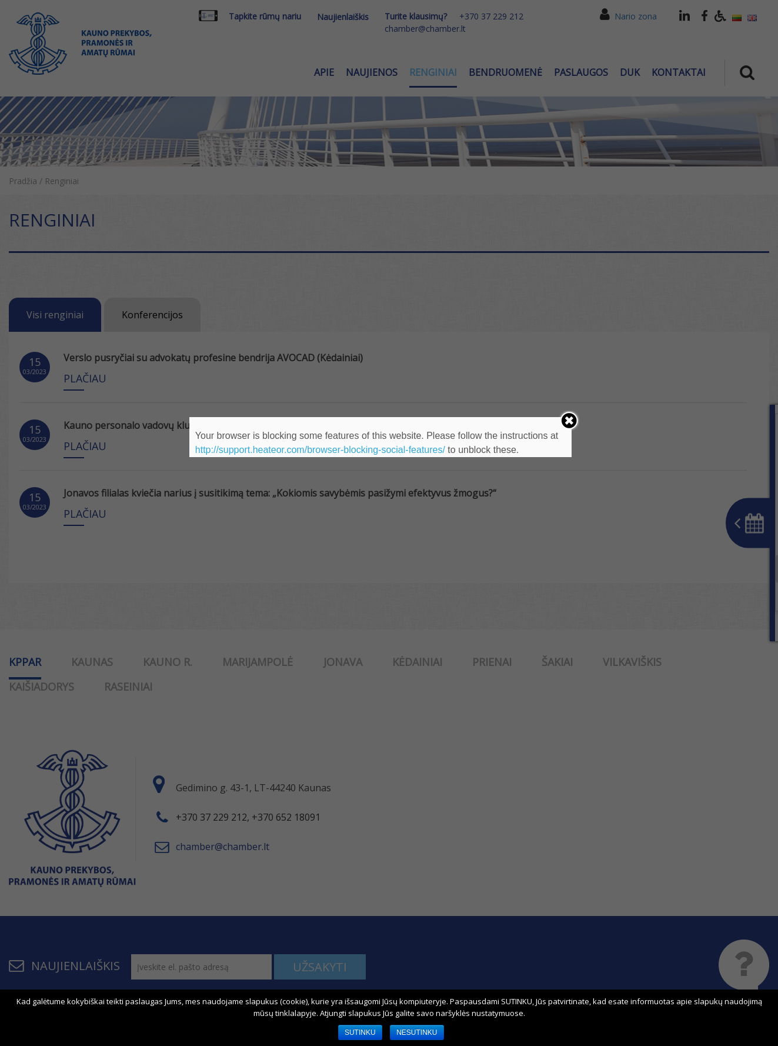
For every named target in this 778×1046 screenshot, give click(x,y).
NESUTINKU (416, 1032)
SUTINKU (360, 1032)
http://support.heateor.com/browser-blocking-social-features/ (320, 450)
